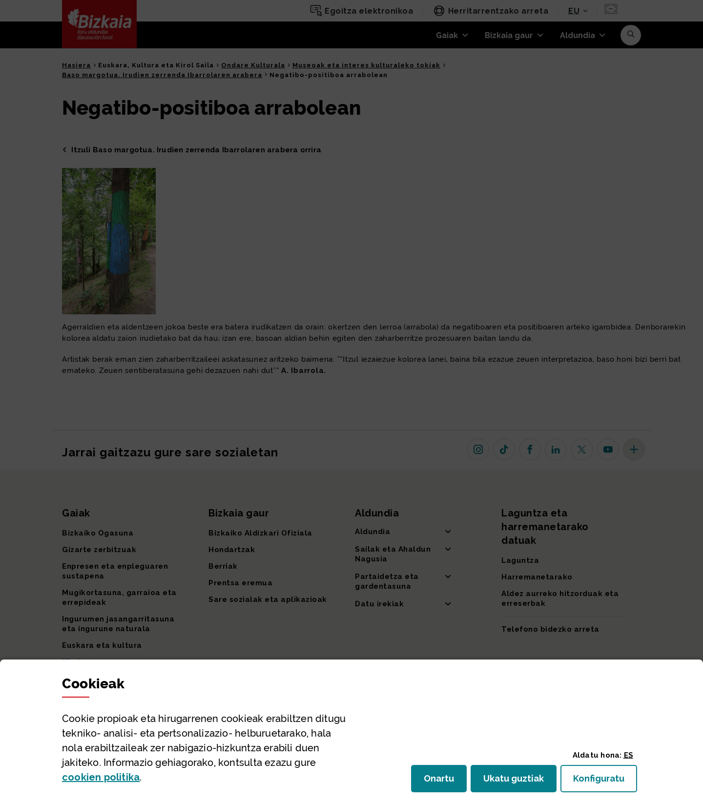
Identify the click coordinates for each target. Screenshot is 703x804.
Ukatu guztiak (516, 781)
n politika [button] (101, 777)
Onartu (445, 781)
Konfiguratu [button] (605, 781)
